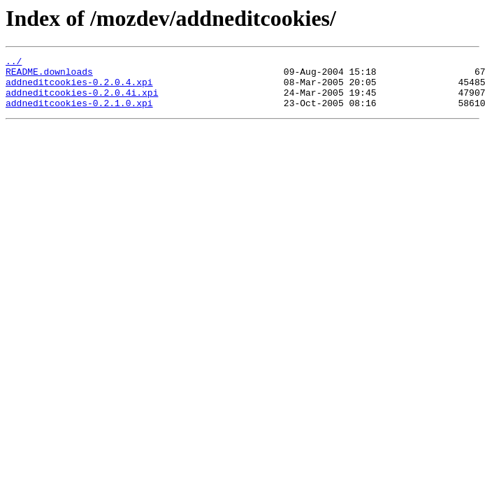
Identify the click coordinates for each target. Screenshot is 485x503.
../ (14, 63)
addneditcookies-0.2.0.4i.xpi (82, 100)
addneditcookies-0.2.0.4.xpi (79, 88)
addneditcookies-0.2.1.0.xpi (79, 113)
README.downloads (49, 75)
